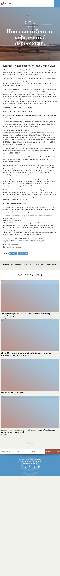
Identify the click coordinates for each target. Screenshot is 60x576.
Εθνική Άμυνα (23, 253)
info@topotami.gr (32, 463)
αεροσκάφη (13, 253)
